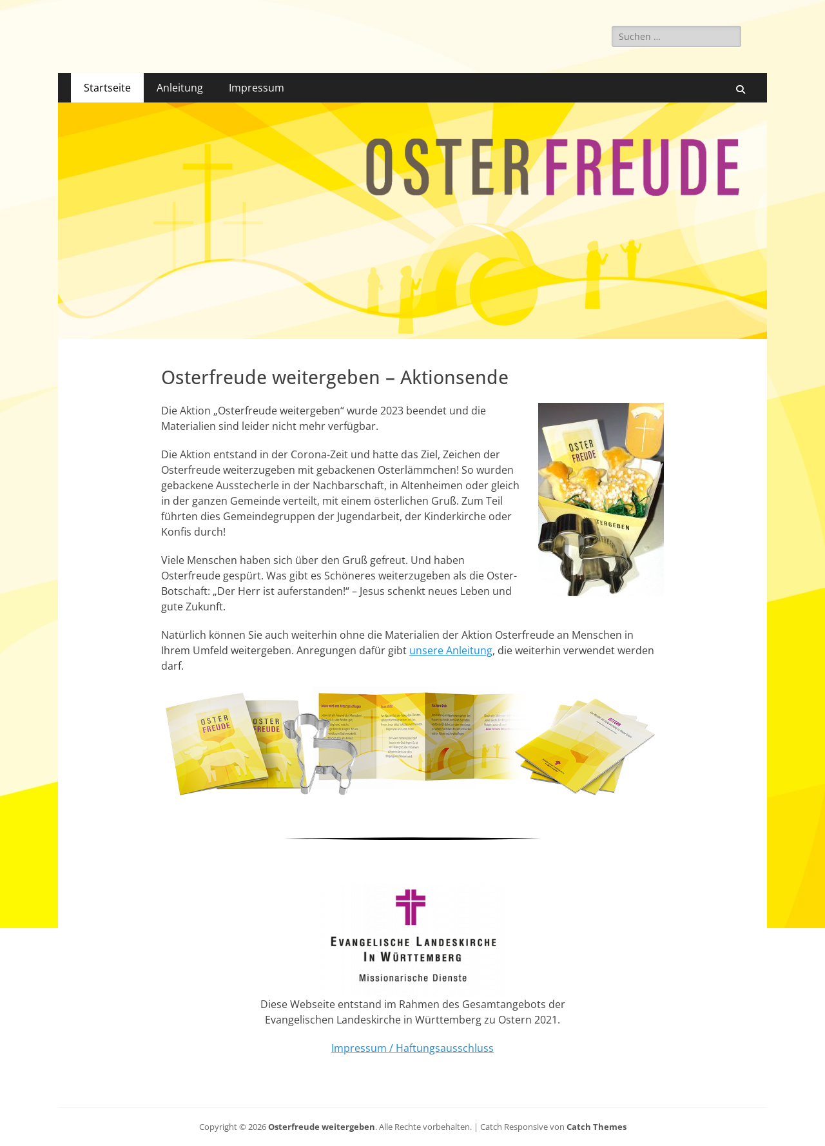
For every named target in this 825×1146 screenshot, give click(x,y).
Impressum (256, 88)
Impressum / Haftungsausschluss (412, 1048)
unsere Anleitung (450, 650)
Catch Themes (596, 1126)
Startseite (107, 88)
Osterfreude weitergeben (321, 1126)
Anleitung (180, 88)
